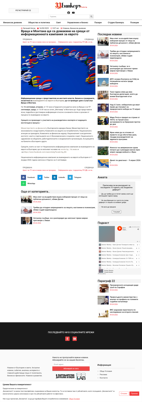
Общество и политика (39, 22)
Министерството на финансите (34, 128)
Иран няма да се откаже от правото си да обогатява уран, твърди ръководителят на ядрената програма (123, 135)
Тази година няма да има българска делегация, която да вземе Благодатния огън (124, 94)
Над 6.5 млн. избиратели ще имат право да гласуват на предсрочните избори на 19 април (125, 107)
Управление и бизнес (77, 22)
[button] (28, 177)
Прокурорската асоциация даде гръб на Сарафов (124, 286)
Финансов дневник (12, 22)
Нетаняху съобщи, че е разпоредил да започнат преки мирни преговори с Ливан (123, 68)
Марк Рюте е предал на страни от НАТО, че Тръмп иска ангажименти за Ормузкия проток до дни (125, 120)
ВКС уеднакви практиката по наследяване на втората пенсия (124, 311)
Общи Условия (74, 399)
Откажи (124, 393)
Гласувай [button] (116, 212)
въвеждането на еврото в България (48, 100)
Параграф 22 (106, 281)
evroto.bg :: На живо (69, 149)
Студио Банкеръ (116, 22)
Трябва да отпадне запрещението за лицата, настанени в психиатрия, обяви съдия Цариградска (125, 54)
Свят (58, 22)
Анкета (102, 177)
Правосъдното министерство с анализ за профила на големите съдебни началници (124, 299)
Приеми (134, 393)
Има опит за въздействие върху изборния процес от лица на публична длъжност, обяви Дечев (60, 198)
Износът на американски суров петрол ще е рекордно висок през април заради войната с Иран (125, 149)
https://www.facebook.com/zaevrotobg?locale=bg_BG (45, 152)
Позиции (134, 22)
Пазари (98, 22)
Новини (66, 28)
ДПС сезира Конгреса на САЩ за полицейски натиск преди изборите (124, 81)
